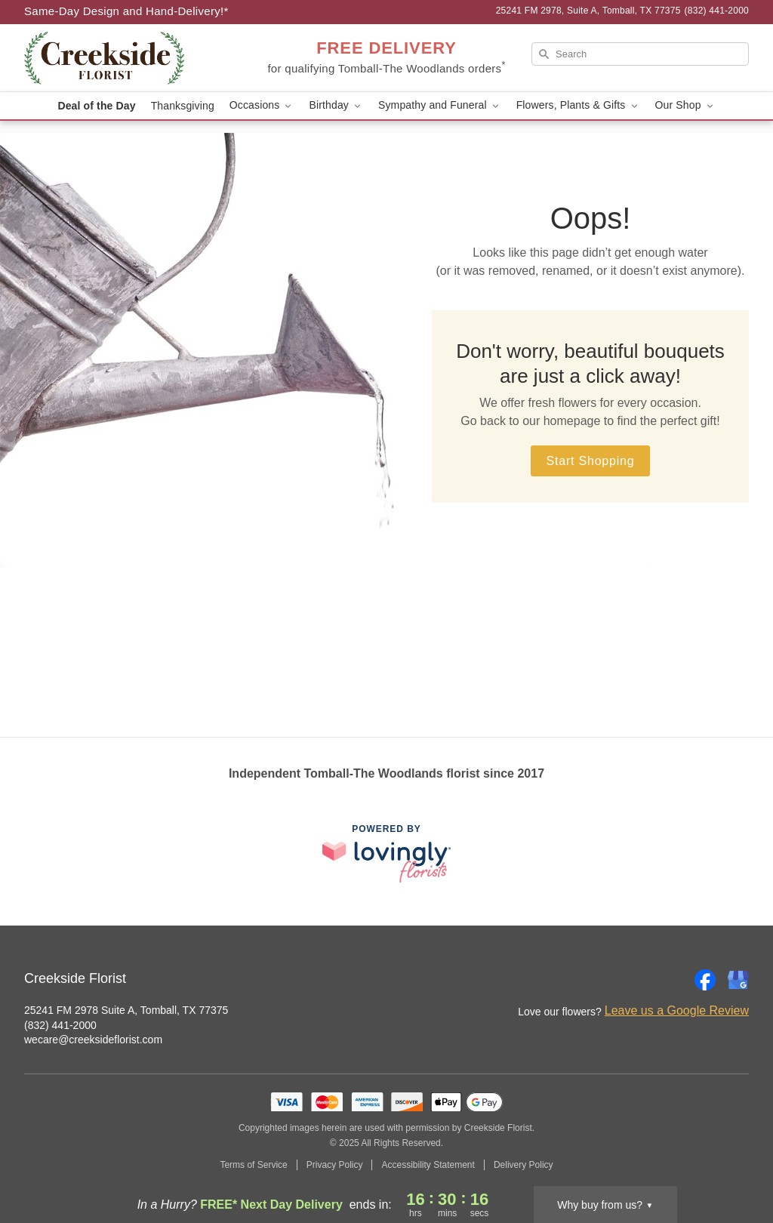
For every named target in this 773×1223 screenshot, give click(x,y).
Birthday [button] (336, 105)
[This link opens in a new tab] (386, 853)
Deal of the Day (96, 106)
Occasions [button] (261, 105)
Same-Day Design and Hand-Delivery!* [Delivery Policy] (126, 11)
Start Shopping (590, 460)
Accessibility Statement (427, 1164)
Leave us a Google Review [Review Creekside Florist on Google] (677, 1010)
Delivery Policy (523, 1164)
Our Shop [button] (685, 105)
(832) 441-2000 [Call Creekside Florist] (60, 1025)
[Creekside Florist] (133, 58)
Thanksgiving (182, 106)
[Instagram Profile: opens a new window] (671, 979)
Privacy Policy (334, 1164)
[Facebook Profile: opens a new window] (705, 979)
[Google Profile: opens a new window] (738, 979)
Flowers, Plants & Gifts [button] (578, 105)
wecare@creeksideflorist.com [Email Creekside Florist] (93, 1040)
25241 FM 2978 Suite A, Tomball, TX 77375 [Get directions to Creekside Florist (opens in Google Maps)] (126, 1010)
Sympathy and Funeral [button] (439, 105)
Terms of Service (253, 1164)
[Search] (640, 54)
